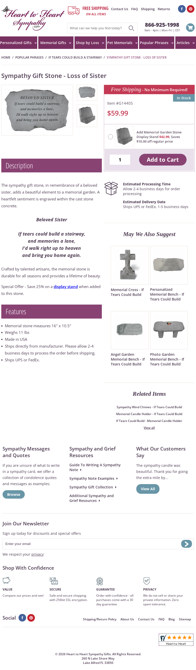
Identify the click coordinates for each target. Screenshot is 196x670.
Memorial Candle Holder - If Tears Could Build (149, 414)
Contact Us (119, 9)
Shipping (148, 9)
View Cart (190, 28)
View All (148, 488)
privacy (37, 554)
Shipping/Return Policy (99, 619)
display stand (66, 286)
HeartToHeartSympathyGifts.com (33, 18)
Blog (171, 619)
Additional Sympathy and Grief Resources (91, 498)
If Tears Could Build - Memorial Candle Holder (149, 421)
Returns (164, 9)
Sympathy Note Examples (91, 478)
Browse (13, 494)
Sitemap (185, 619)
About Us (127, 619)
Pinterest (191, 9)
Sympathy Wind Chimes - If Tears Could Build (149, 407)
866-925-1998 (162, 24)
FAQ (134, 9)
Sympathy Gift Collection (91, 487)
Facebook (182, 9)
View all (149, 428)
